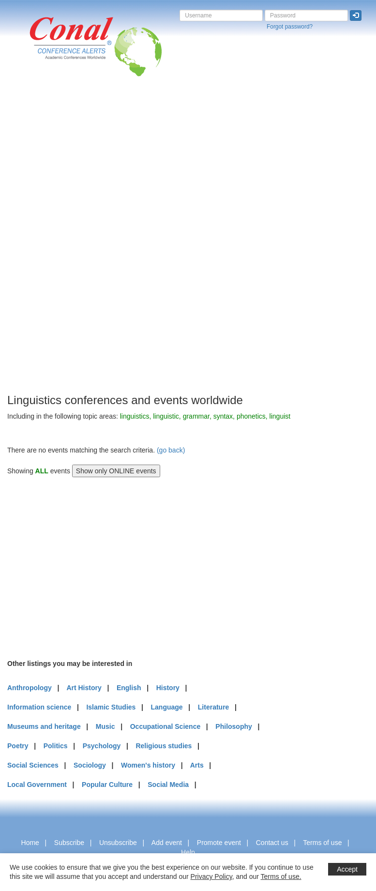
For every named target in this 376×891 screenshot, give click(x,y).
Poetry (18, 746)
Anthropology (29, 688)
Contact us (272, 842)
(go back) (171, 450)
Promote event (219, 842)
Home (30, 842)
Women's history (148, 765)
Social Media (168, 784)
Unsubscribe (118, 842)
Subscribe (69, 842)
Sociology (90, 765)
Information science (39, 707)
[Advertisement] (46, 246)
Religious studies (163, 746)
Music (105, 726)
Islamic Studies (110, 707)
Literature (213, 707)
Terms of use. (281, 876)
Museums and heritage (44, 726)
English (129, 688)
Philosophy (233, 726)
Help (188, 852)
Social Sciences (33, 765)
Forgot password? (290, 26)
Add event (166, 842)
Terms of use (322, 842)
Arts (197, 765)
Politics (56, 746)
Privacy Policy (211, 876)
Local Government (37, 784)
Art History (83, 688)
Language (167, 707)
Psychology (102, 746)
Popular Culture (107, 784)
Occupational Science (165, 726)
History (168, 688)
